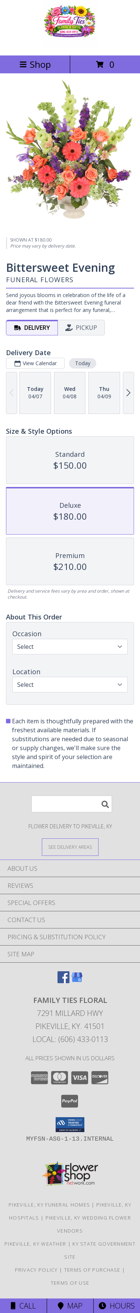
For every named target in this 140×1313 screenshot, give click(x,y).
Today (82, 363)
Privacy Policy (36, 1269)
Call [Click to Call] (23, 1306)
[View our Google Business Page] (77, 980)
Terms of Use (70, 1282)
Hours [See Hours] (117, 1306)
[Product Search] (71, 804)
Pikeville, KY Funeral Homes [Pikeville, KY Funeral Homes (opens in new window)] (49, 1204)
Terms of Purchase (92, 1269)
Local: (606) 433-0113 (70, 1039)
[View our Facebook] (63, 980)
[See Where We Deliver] (70, 846)
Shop (35, 64)
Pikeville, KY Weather (35, 1243)
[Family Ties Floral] (70, 44)
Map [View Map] (70, 1306)
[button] (70, 1124)
